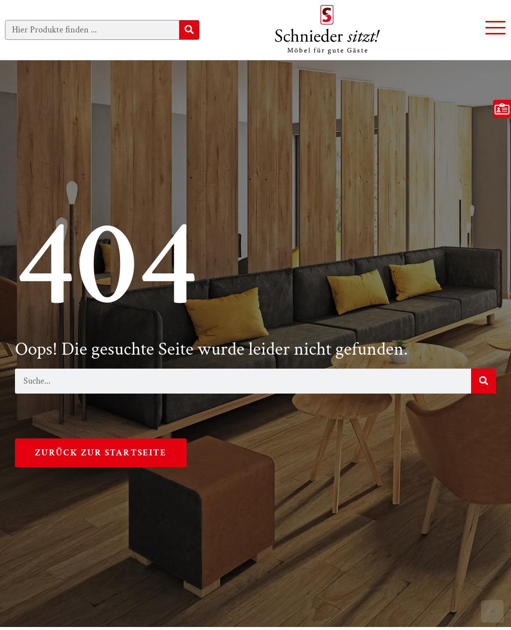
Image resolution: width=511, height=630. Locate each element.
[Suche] (189, 29)
